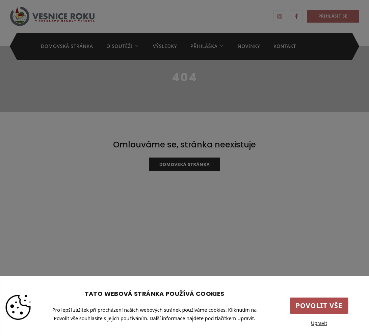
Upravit (319, 323)
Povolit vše (319, 305)
